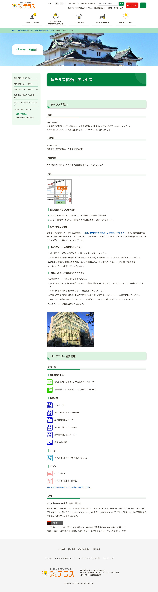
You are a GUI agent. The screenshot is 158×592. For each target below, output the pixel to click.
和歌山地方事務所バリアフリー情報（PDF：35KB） (69, 487)
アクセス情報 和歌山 (36, 30)
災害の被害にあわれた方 (78, 535)
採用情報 (122, 524)
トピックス (122, 509)
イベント (122, 519)
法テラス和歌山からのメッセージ (26, 103)
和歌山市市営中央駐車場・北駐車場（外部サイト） (106, 233)
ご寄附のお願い (72, 3)
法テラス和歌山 (22, 30)
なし (61, 4)
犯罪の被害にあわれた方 (78, 524)
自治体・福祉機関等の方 (96, 8)
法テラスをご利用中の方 (76, 8)
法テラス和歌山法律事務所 (25, 117)
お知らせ (122, 514)
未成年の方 (78, 540)
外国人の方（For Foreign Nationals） (78, 545)
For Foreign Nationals (87, 3)
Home (14, 30)
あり (56, 4)
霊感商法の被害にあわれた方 (78, 530)
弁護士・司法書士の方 (115, 8)
